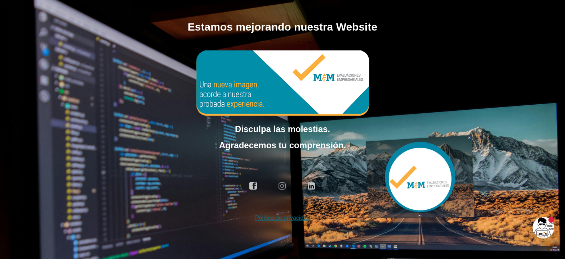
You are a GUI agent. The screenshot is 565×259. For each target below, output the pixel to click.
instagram (282, 186)
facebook (253, 186)
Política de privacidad (282, 218)
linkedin (312, 186)
